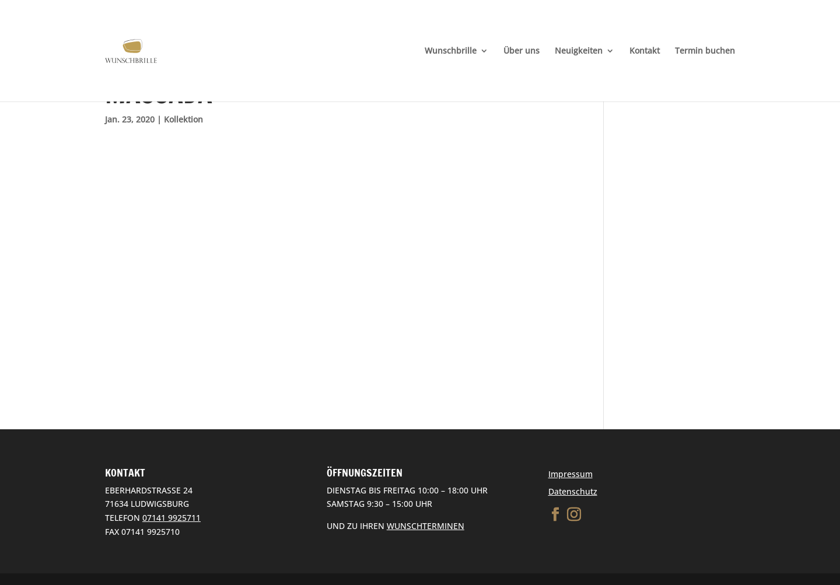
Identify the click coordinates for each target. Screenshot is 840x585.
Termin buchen (705, 51)
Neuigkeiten (579, 51)
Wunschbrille (451, 51)
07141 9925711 (171, 517)
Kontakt (644, 51)
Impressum (570, 473)
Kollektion (183, 119)
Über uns (521, 51)
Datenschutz (572, 491)
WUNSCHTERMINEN (425, 525)
